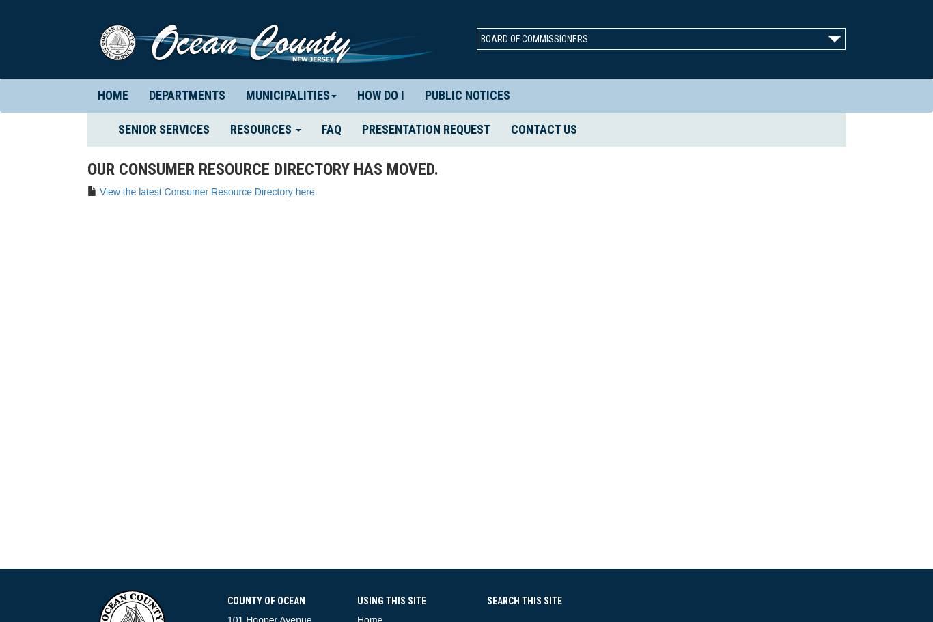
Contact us (544, 129)
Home (113, 95)
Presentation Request (426, 129)
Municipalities (291, 95)
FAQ (332, 129)
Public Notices (467, 95)
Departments (187, 95)
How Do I (380, 95)
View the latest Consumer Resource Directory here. (209, 191)
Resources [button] (265, 129)
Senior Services (169, 129)
